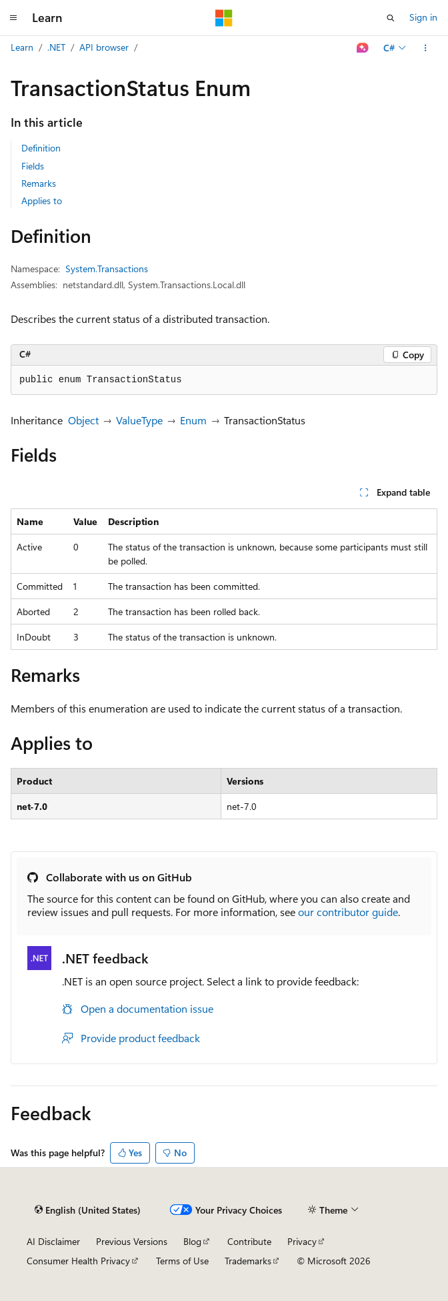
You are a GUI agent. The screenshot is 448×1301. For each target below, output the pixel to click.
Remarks (38, 183)
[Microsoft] (224, 18)
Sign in (423, 17)
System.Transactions (106, 268)
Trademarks (248, 1260)
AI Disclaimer (53, 1241)
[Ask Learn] (363, 48)
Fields (32, 165)
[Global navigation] (13, 18)
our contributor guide (348, 912)
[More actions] (425, 48)
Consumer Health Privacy (78, 1260)
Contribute (249, 1241)
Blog (192, 1241)
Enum (193, 420)
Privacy (302, 1241)
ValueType (139, 420)
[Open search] (390, 18)
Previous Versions (131, 1241)
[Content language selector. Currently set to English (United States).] (88, 1210)
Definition (41, 147)
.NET (56, 47)
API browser (104, 47)
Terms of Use (182, 1260)
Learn (22, 47)
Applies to (41, 200)
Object (83, 420)
